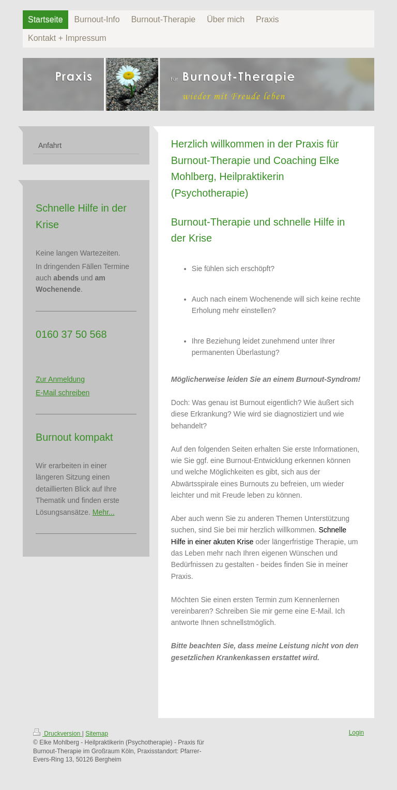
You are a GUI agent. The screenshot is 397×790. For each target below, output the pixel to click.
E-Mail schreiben (62, 393)
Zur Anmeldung (60, 379)
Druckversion (57, 733)
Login (356, 732)
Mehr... (104, 512)
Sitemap (96, 733)
